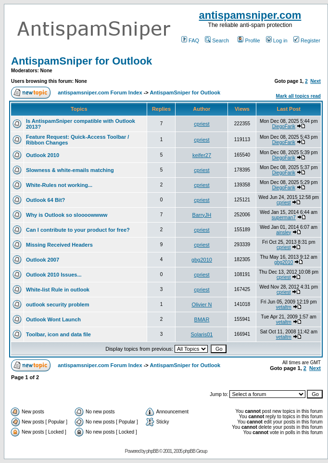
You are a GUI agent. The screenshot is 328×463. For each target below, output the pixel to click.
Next (315, 81)
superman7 (284, 217)
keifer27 (201, 155)
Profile (249, 40)
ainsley (283, 232)
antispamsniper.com (250, 15)
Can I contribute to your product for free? (78, 230)
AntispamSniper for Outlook (81, 61)
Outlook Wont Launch (53, 319)
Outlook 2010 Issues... (54, 275)
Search (217, 40)
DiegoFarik (283, 126)
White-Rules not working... (59, 185)
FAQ (190, 40)
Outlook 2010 (42, 155)
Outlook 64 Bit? (45, 200)
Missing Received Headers (59, 245)
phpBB (152, 451)
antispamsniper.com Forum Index (100, 92)
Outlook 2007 (42, 260)
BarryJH (202, 215)
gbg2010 (201, 260)
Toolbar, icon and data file (58, 334)
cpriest (201, 124)
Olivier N (201, 304)
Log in (277, 40)
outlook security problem (57, 304)
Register (306, 40)
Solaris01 (202, 334)
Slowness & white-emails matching (70, 170)
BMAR (202, 319)
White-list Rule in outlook (57, 289)
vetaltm (283, 307)
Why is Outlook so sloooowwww (66, 215)
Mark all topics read (298, 96)
